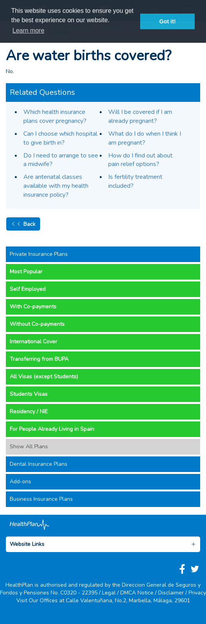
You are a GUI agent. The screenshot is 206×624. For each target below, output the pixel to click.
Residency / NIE (29, 411)
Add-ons (20, 481)
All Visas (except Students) (44, 376)
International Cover (33, 341)
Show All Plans (29, 446)
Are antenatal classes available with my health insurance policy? (55, 186)
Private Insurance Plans (39, 254)
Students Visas (29, 394)
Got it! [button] (167, 21)
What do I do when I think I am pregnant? (144, 138)
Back (23, 224)
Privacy (197, 592)
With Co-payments (33, 306)
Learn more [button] (28, 30)
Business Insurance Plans (41, 499)
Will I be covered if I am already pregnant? (140, 116)
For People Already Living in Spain (52, 429)
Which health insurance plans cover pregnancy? (54, 116)
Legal (109, 592)
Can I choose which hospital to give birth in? (60, 138)
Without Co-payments (37, 324)
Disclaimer (171, 592)
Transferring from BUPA (39, 359)
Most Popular (26, 271)
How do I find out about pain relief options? (140, 160)
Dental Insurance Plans (38, 464)
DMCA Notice (136, 592)
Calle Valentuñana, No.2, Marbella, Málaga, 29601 (128, 600)
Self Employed (28, 289)
